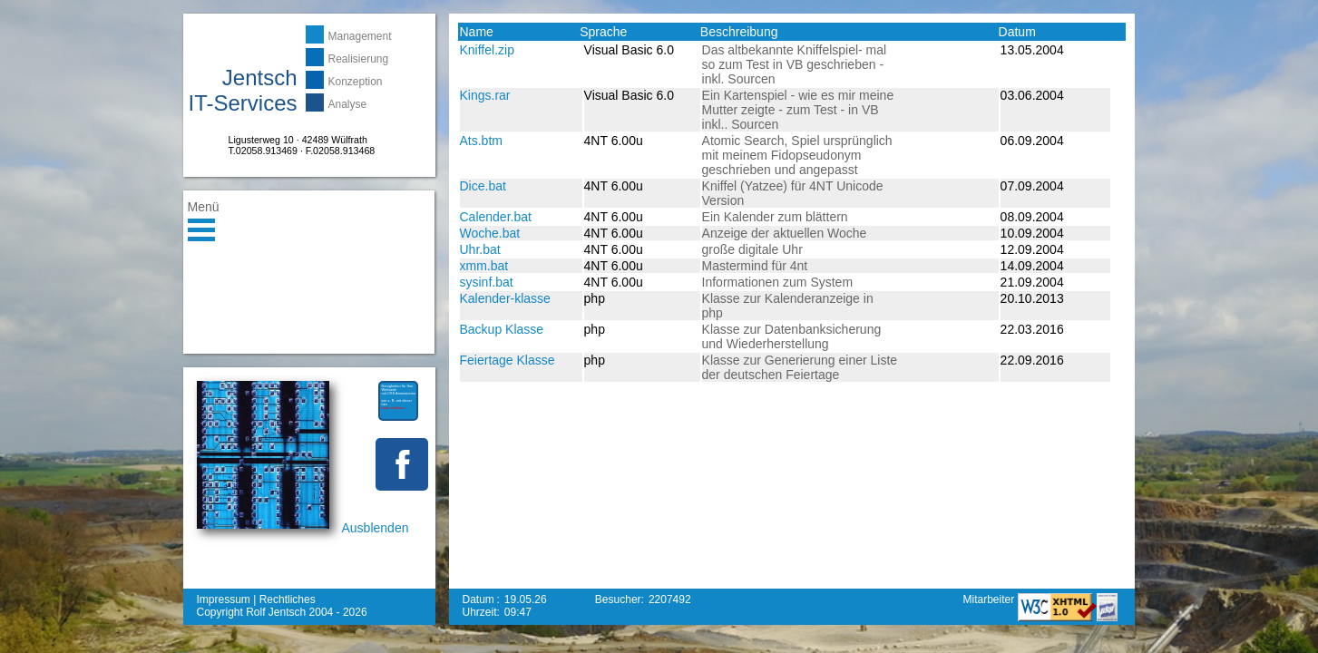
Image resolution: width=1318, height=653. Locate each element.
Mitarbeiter (989, 599)
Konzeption (355, 81)
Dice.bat (483, 186)
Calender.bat (496, 217)
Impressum (223, 599)
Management (360, 36)
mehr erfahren (393, 407)
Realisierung (358, 59)
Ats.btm (481, 140)
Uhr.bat (480, 249)
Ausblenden (375, 528)
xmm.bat (484, 265)
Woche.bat (490, 233)
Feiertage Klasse (507, 360)
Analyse (347, 104)
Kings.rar (485, 95)
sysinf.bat (486, 282)
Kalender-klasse (505, 298)
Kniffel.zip (487, 50)
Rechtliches (287, 599)
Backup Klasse (502, 329)
